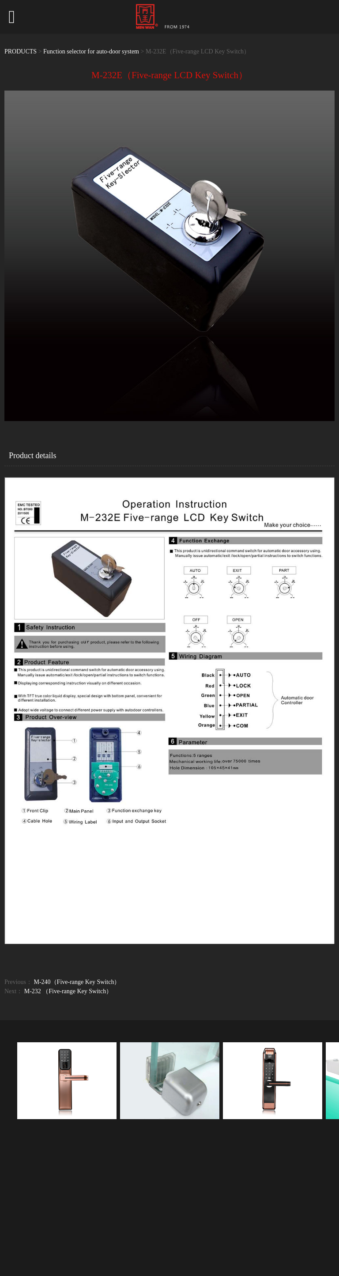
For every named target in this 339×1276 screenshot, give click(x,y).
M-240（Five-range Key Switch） (77, 982)
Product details (32, 455)
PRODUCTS (20, 51)
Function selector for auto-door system (91, 51)
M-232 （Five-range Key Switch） (68, 991)
